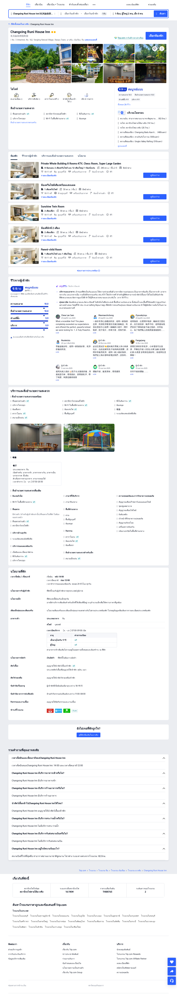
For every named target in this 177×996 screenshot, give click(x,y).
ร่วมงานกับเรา (69, 959)
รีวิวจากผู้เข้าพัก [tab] (29, 156)
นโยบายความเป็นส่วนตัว (73, 968)
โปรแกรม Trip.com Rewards (128, 954)
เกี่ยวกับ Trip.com (70, 949)
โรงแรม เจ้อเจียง (118, 870)
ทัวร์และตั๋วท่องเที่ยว (78, 4)
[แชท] (172, 981)
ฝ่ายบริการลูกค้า (15, 949)
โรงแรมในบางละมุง (146, 921)
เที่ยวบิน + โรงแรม (56, 4)
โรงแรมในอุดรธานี (112, 916)
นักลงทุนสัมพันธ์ (123, 949)
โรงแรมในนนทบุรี (20, 916)
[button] (94, 4)
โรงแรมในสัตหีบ (113, 921)
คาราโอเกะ (17, 413)
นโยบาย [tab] (82, 156)
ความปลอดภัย (123, 972)
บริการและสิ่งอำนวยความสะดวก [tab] (57, 156)
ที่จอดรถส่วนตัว (18, 401)
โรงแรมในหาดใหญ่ (39, 921)
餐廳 (118, 409)
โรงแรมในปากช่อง (58, 921)
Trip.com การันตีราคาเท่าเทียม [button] (130, 38)
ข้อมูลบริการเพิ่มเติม (16, 959)
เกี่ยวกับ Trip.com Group (72, 972)
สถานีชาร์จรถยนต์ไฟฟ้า (74, 401)
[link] (132, 4)
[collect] (172, 962)
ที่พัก (28, 4)
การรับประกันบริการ (17, 954)
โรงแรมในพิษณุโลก (76, 921)
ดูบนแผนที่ (122, 146)
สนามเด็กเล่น (18, 418)
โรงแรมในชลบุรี (148, 916)
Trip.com (82, 870)
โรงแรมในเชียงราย (95, 921)
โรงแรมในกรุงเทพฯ (130, 916)
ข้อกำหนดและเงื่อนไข (72, 963)
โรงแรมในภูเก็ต (78, 916)
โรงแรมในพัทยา (19, 927)
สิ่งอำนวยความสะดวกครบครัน (23, 122)
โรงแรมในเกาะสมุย (53, 927)
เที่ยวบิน (38, 4)
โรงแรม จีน (103, 870)
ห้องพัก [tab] (14, 156)
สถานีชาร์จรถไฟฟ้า (20, 525)
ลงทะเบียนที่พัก (123, 963)
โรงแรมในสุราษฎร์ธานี (40, 916)
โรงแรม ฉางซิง (134, 870)
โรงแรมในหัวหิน (36, 927)
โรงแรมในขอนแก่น (60, 916)
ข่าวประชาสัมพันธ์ (70, 954)
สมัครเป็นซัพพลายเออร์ (126, 968)
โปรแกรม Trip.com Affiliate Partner (131, 959)
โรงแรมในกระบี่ (129, 921)
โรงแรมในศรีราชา (21, 921)
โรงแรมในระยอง (94, 916)
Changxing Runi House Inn (30, 32)
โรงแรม (92, 870)
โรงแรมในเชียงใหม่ (72, 927)
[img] (41, 63)
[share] (172, 971)
